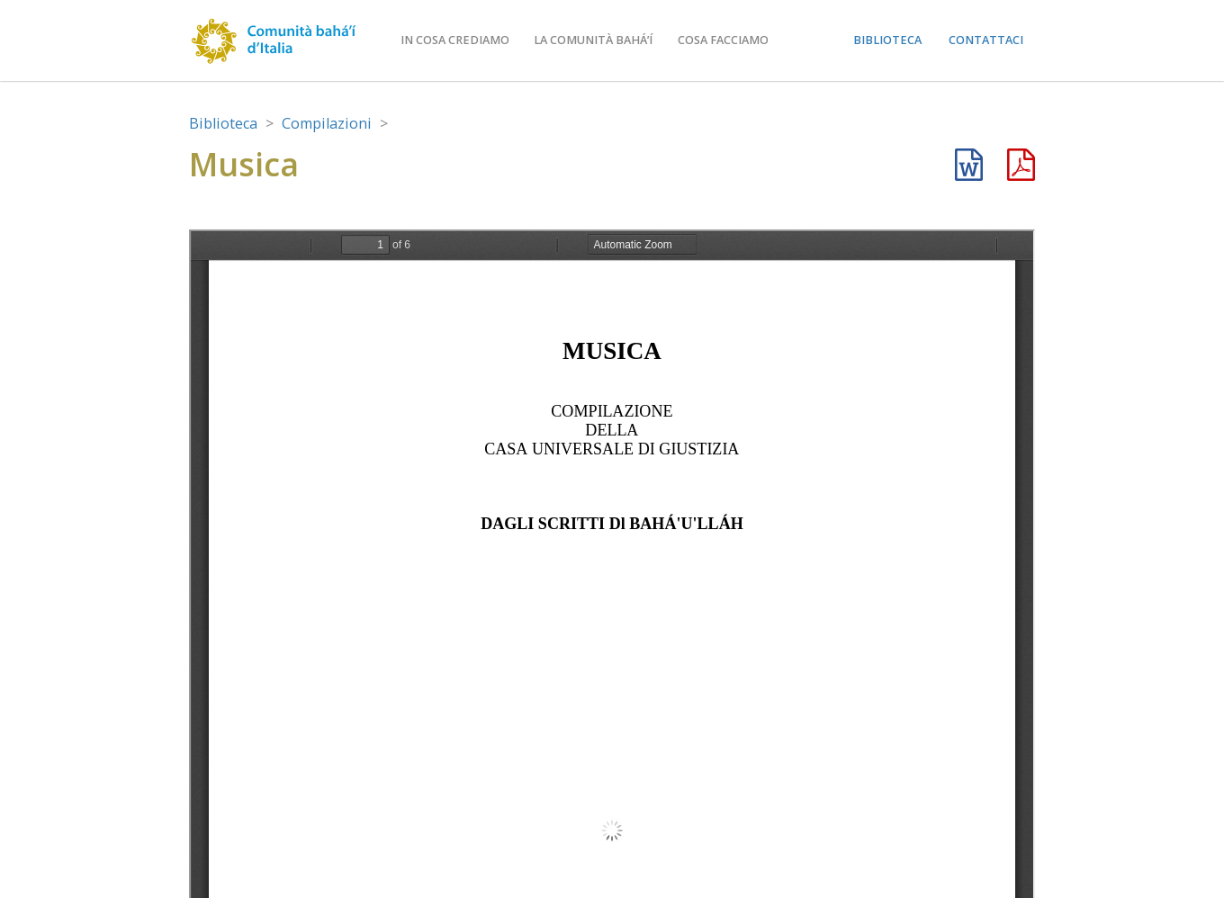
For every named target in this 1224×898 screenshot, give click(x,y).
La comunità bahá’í (593, 40)
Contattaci (986, 40)
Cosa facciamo (723, 40)
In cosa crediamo (454, 40)
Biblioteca (887, 40)
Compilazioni (327, 123)
